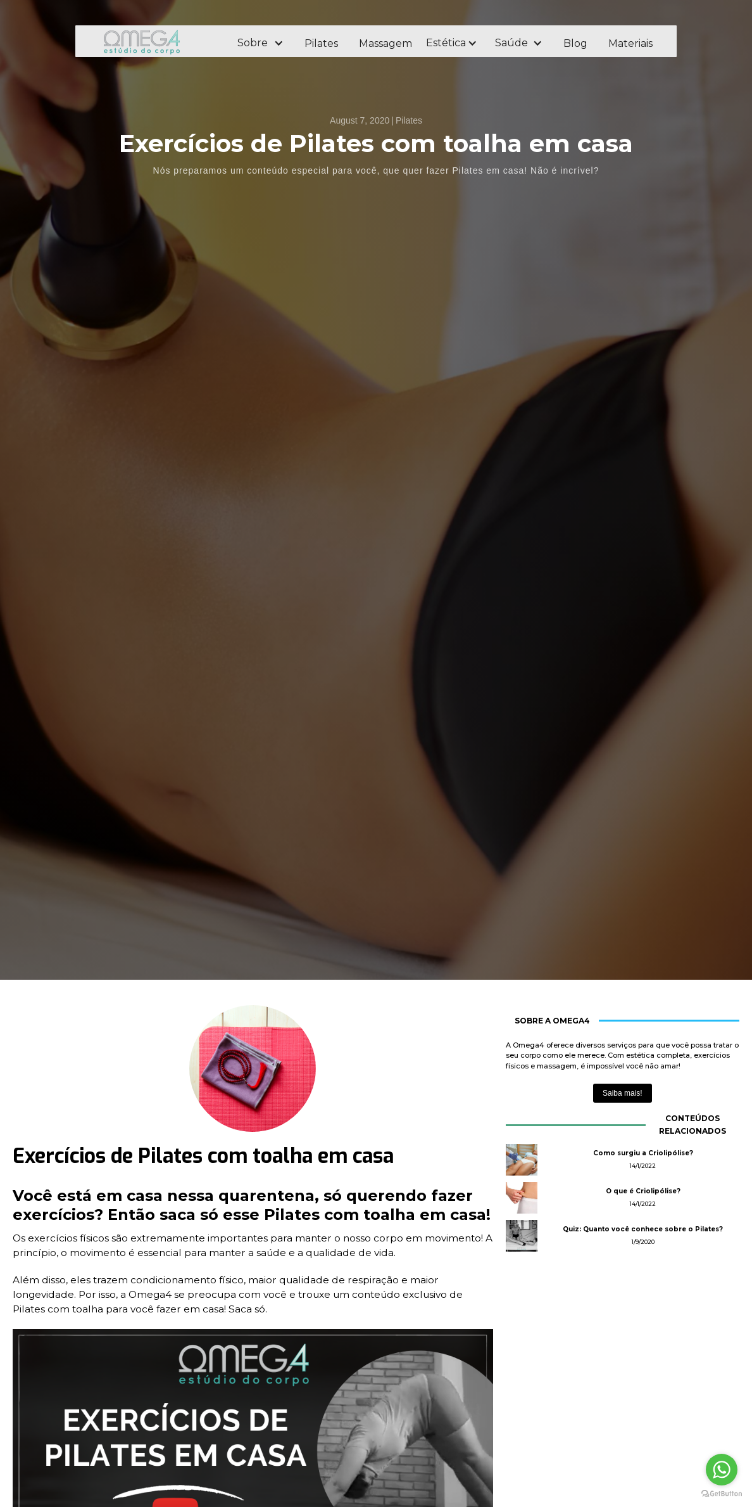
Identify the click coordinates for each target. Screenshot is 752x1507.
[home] (159, 42)
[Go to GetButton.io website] (721, 1494)
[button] (260, 43)
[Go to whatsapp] (721, 1469)
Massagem (385, 43)
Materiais (630, 43)
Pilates (321, 43)
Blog (575, 43)
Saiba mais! (622, 1093)
